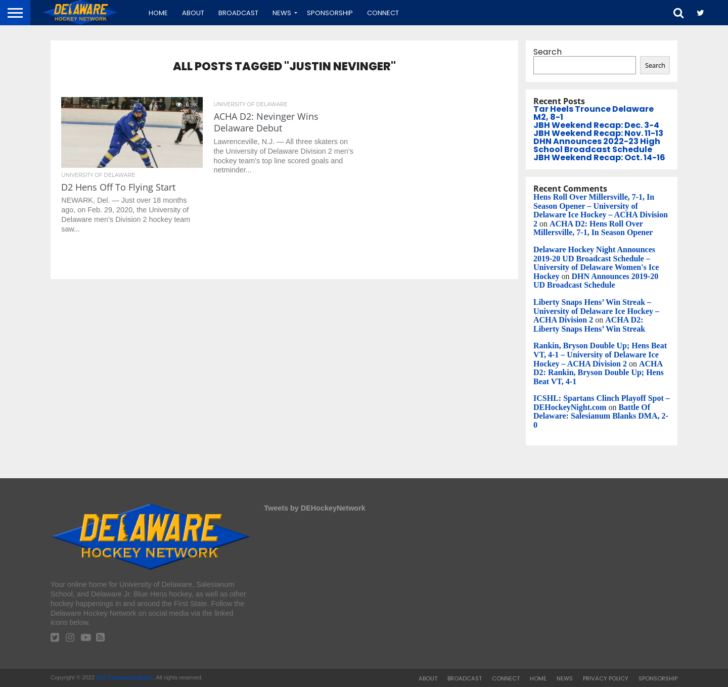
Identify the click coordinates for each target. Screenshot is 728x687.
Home (158, 13)
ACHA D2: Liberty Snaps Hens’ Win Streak (589, 324)
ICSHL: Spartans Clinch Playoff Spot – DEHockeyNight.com (601, 402)
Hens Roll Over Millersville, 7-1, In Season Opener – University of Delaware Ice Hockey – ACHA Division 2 (600, 210)
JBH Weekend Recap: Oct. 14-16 (599, 157)
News (281, 13)
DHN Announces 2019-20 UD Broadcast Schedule (595, 281)
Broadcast (238, 13)
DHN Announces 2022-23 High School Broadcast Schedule (596, 145)
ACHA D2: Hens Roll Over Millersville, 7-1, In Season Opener (593, 228)
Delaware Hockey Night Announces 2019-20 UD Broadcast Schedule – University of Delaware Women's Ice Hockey (596, 263)
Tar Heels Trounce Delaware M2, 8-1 (593, 113)
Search (547, 52)
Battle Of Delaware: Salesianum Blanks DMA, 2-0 (600, 416)
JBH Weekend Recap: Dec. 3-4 (596, 125)
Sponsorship (330, 13)
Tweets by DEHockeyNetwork (314, 508)
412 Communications (124, 677)
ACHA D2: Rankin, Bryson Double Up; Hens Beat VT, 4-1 (598, 372)
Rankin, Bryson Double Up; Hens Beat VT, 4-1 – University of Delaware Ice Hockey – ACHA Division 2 (600, 354)
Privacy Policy (605, 678)
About (193, 13)
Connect (383, 13)
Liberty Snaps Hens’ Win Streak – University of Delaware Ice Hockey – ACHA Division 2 (596, 311)
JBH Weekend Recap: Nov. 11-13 (598, 133)
